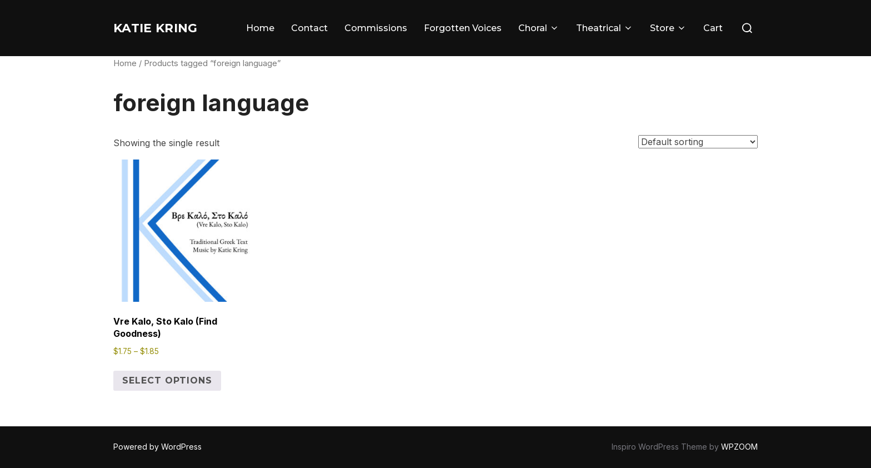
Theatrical (604, 28)
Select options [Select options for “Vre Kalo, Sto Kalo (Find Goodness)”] (167, 380)
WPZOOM (739, 446)
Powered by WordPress (157, 446)
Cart (713, 28)
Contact (309, 28)
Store (668, 28)
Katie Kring (164, 28)
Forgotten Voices (463, 28)
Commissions (375, 28)
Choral (538, 28)
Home (260, 28)
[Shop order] (698, 141)
